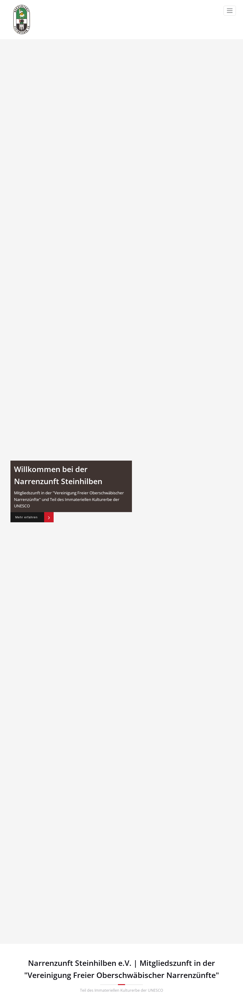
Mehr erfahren (28, 517)
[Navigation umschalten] (230, 11)
